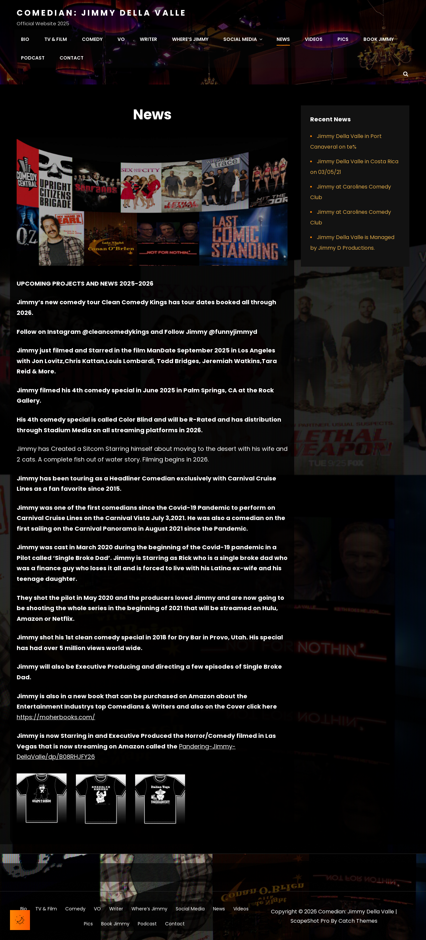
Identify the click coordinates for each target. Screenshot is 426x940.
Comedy (92, 38)
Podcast (33, 57)
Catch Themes (357, 919)
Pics (342, 38)
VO (121, 38)
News (283, 38)
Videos (313, 38)
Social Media (243, 38)
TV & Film (55, 38)
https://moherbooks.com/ (56, 716)
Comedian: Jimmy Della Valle (102, 12)
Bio (25, 38)
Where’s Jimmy (190, 38)
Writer (148, 38)
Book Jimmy (378, 38)
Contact (72, 57)
